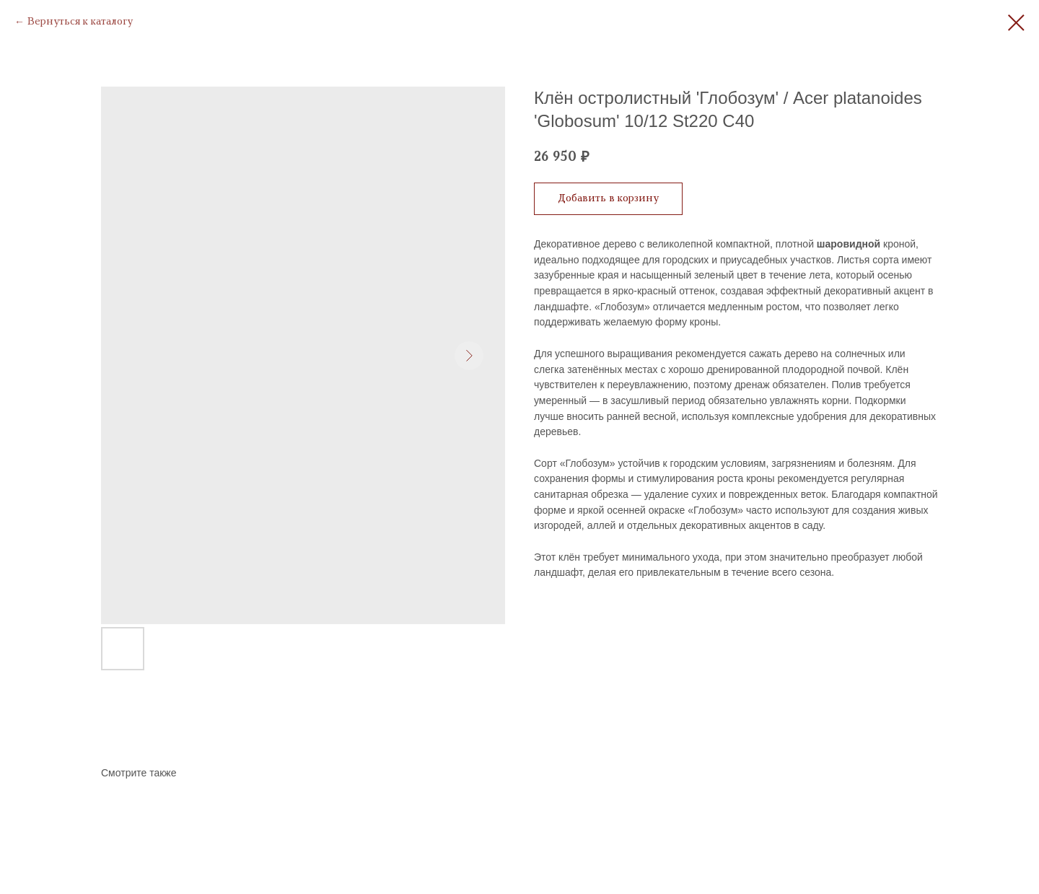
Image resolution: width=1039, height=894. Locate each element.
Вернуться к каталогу (80, 22)
